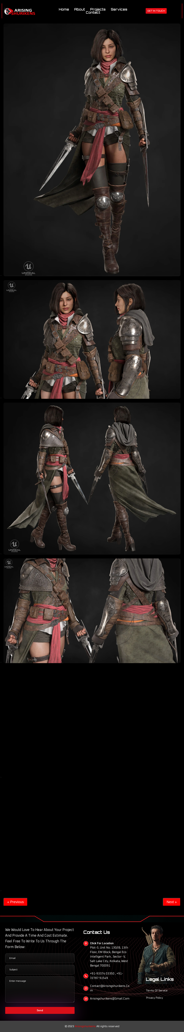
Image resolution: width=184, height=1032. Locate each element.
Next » (172, 902)
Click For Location (102, 943)
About (82, 9)
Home (66, 9)
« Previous (15, 902)
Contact (95, 12)
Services (121, 9)
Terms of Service (157, 990)
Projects (100, 9)
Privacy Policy (154, 997)
